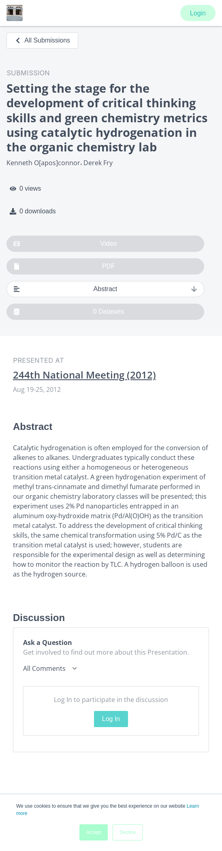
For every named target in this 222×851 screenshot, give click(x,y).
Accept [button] (93, 832)
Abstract (105, 289)
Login (198, 13)
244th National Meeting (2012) (84, 374)
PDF (64, 266)
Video (65, 243)
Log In (111, 718)
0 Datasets (68, 311)
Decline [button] (128, 832)
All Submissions (42, 40)
